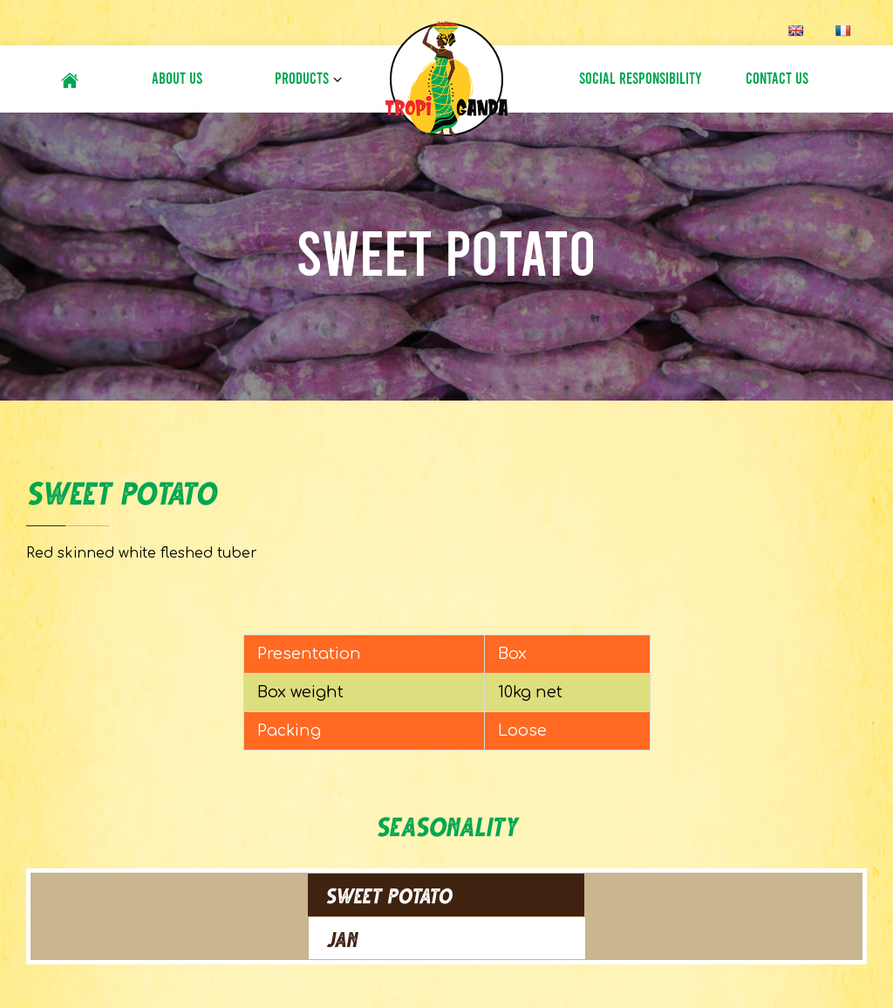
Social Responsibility (640, 78)
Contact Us (777, 78)
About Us (177, 78)
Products (302, 78)
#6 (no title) (69, 78)
